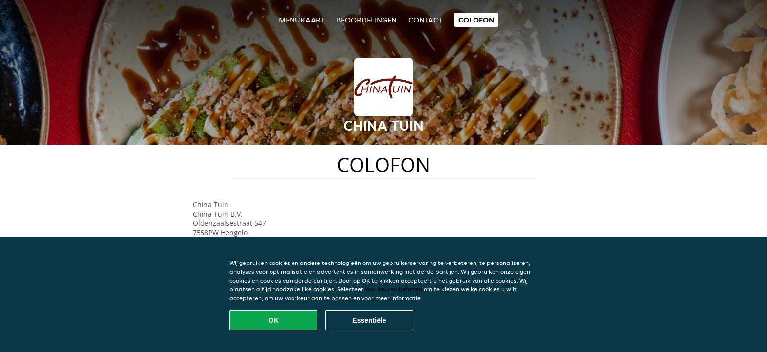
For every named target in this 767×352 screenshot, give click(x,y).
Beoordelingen (367, 20)
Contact (425, 20)
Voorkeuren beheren (393, 289)
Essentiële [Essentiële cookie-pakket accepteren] (369, 320)
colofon (476, 20)
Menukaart (302, 20)
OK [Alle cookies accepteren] (274, 320)
